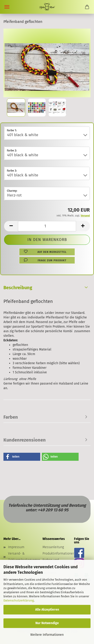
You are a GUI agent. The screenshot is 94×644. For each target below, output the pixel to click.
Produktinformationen (59, 553)
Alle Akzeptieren (47, 610)
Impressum (16, 547)
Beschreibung (17, 287)
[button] (11, 226)
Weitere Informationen (47, 635)
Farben (10, 417)
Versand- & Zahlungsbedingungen (22, 557)
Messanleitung (53, 547)
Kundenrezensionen (24, 440)
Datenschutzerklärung (18, 600)
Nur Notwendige (47, 623)
